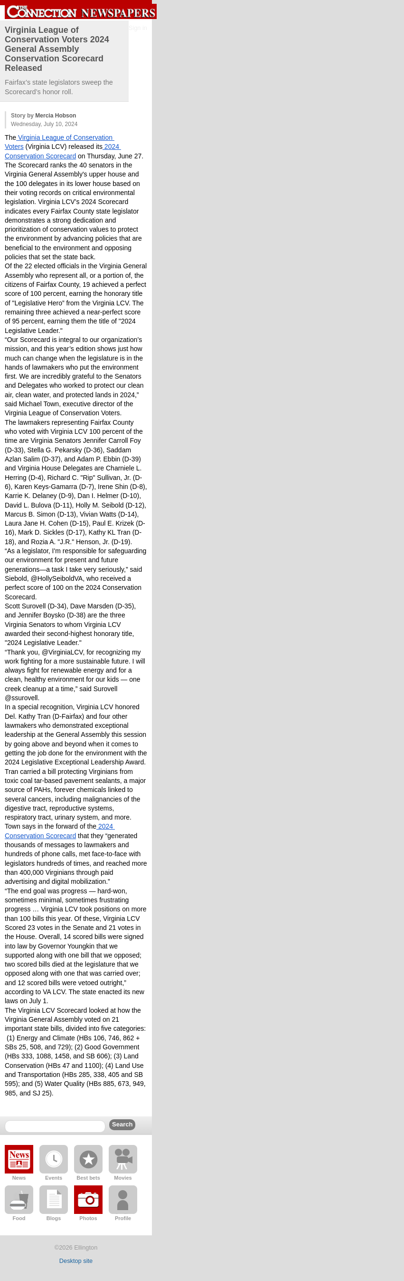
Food (19, 1218)
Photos (88, 1218)
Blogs (54, 1218)
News (19, 1178)
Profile (123, 1218)
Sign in (138, 27)
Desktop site (76, 1260)
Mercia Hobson (55, 115)
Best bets (88, 1178)
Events (53, 1178)
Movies (123, 1178)
